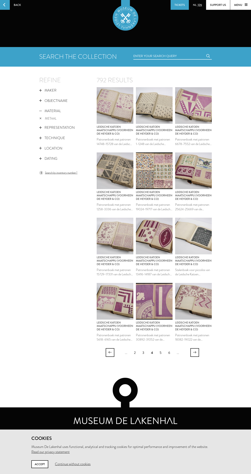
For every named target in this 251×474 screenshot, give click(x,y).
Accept (40, 464)
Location (50, 148)
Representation (57, 127)
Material (50, 110)
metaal (47, 118)
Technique (52, 137)
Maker (47, 90)
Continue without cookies (73, 464)
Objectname (53, 100)
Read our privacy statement (50, 451)
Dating (48, 158)
